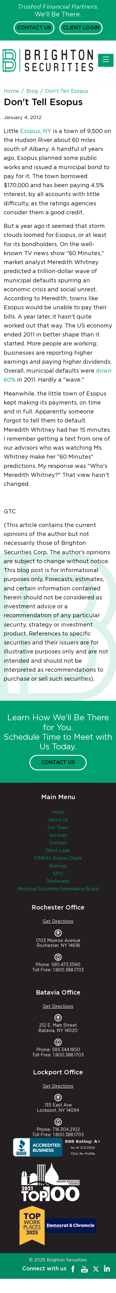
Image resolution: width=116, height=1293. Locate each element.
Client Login (81, 27)
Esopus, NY (35, 131)
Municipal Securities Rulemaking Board (58, 889)
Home (58, 812)
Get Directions (58, 921)
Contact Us (34, 27)
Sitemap (58, 866)
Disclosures (58, 881)
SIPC (58, 874)
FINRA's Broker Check (58, 858)
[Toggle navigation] (106, 60)
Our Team (58, 828)
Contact (58, 843)
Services (58, 835)
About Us (58, 820)
